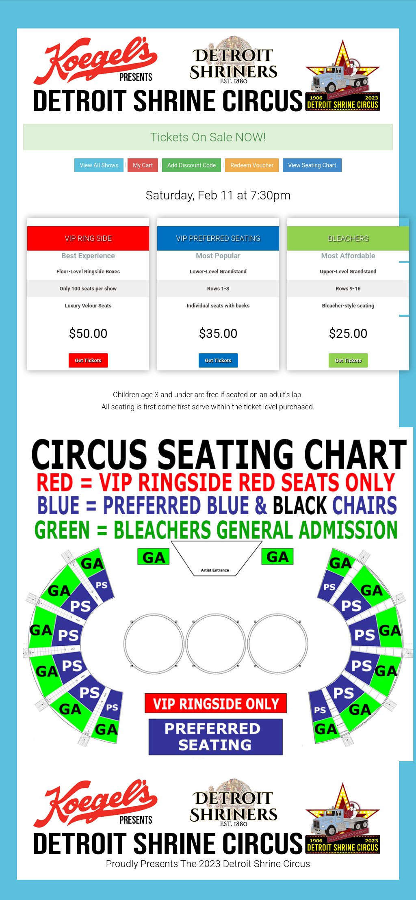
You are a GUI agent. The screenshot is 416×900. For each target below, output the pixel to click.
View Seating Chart (312, 165)
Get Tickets (88, 360)
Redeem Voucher (251, 165)
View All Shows (99, 165)
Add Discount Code (191, 165)
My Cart (143, 165)
